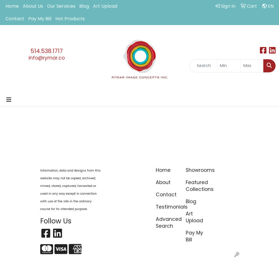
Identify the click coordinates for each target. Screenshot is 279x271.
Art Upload (105, 6)
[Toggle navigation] (9, 100)
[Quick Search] (203, 65)
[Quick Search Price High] (252, 65)
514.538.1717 (47, 51)
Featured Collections (197, 186)
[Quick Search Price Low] (228, 65)
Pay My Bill (39, 18)
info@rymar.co (47, 57)
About (163, 182)
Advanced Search (167, 222)
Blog (84, 6)
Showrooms (197, 170)
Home (12, 6)
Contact (14, 18)
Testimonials (167, 206)
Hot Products (70, 18)
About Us (33, 6)
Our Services (61, 6)
